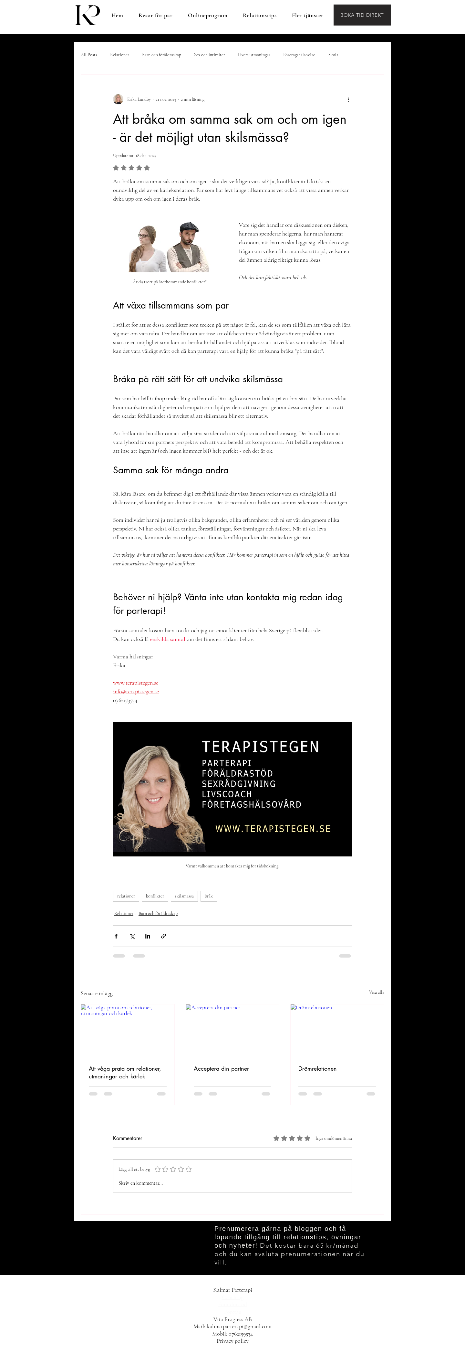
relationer (126, 896)
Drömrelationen (317, 1068)
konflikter (155, 896)
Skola (333, 55)
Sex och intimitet (209, 55)
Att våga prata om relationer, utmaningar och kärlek (125, 1072)
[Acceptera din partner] (232, 1030)
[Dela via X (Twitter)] (132, 936)
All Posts (89, 55)
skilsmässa (184, 896)
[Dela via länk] (163, 936)
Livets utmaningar (254, 55)
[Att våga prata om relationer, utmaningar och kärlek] (127, 1030)
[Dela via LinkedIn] (148, 936)
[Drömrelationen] (337, 1030)
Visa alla (376, 992)
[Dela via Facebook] (116, 936)
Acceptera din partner (221, 1068)
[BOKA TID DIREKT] (362, 15)
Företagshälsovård (299, 55)
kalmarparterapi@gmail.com (239, 1326)
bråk (209, 896)
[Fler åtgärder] (348, 99)
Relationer (119, 55)
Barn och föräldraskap (161, 55)
